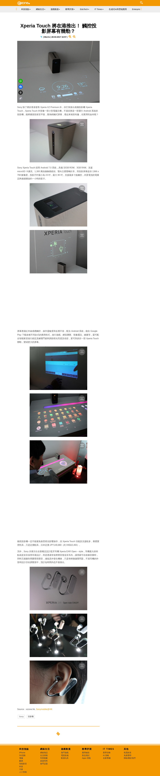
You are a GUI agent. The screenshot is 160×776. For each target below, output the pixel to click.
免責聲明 (127, 755)
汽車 (21, 769)
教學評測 (87, 749)
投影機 (31, 716)
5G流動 (22, 755)
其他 (126, 749)
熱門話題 (44, 764)
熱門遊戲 (65, 752)
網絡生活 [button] (40, 9)
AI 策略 (106, 755)
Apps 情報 (86, 758)
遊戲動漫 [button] (55, 9)
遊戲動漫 (66, 749)
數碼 (21, 761)
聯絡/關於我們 (130, 758)
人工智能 (23, 772)
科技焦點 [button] (26, 9)
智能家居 (23, 764)
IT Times (108, 749)
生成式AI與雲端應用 (118, 9)
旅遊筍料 (44, 761)
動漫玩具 (65, 758)
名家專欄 (106, 758)
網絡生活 (45, 749)
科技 (21, 766)
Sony (21, 716)
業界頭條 (106, 752)
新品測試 (85, 755)
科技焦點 (24, 749)
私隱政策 (127, 752)
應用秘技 (85, 752)
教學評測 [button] (70, 9)
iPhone (22, 752)
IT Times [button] (98, 9)
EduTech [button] (84, 9)
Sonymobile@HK (44, 709)
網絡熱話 (44, 752)
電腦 (21, 758)
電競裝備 (65, 755)
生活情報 (44, 755)
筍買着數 (44, 758)
